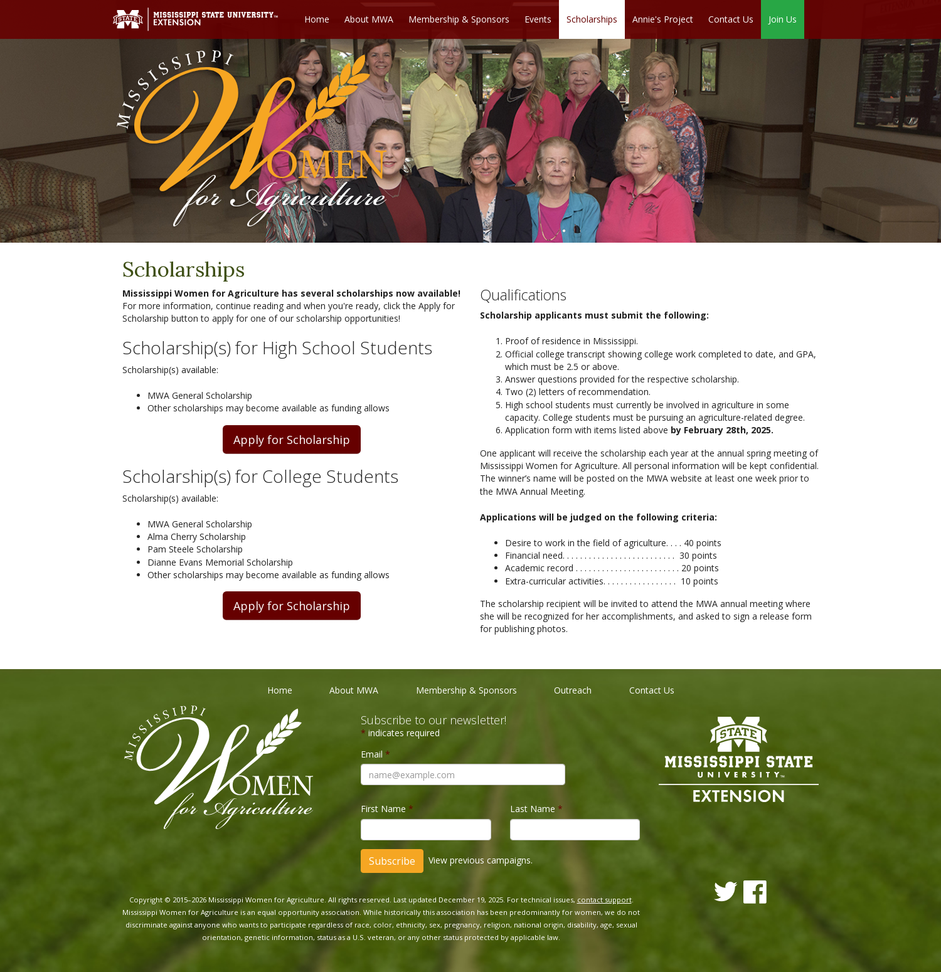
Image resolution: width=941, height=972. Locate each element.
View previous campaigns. (480, 859)
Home (316, 19)
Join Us (782, 19)
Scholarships (591, 19)
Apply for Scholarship (291, 439)
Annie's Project (662, 19)
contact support (604, 899)
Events (537, 19)
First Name (387, 809)
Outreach (573, 690)
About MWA (368, 19)
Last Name (536, 809)
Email (375, 754)
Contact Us (730, 19)
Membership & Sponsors (458, 19)
